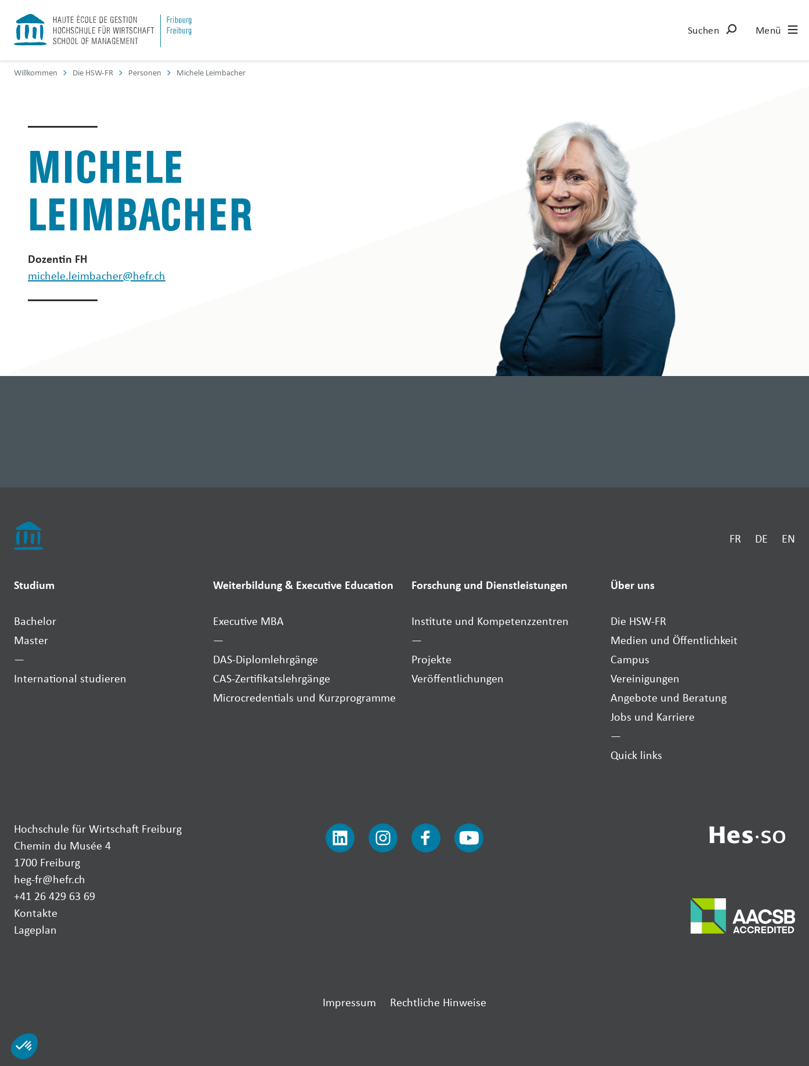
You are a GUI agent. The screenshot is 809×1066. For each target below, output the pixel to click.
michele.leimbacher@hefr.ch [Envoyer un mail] (96, 275)
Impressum (349, 1002)
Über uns (633, 584)
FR (735, 538)
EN (788, 538)
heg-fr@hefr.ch (49, 879)
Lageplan (35, 929)
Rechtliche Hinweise (438, 1002)
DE (761, 538)
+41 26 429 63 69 (54, 896)
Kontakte (35, 912)
